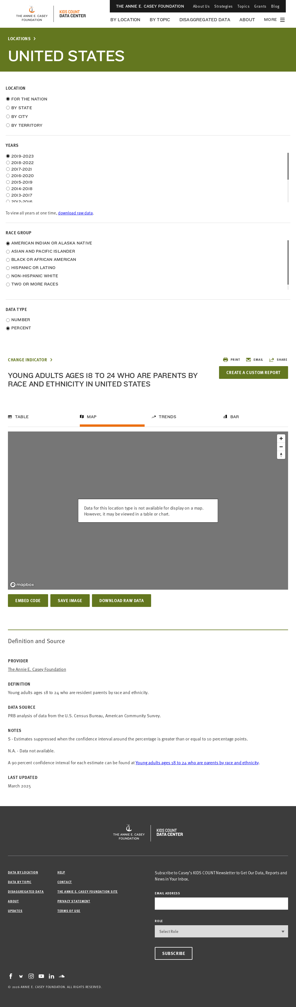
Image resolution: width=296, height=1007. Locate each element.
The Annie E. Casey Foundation (150, 6)
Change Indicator (27, 360)
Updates (15, 911)
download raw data (75, 213)
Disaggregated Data (204, 19)
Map (92, 416)
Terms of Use (68, 911)
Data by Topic (19, 882)
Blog (275, 6)
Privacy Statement (73, 901)
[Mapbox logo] (22, 584)
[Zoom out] (281, 447)
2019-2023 (22, 156)
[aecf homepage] (31, 13)
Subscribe (173, 953)
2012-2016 (21, 201)
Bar (234, 416)
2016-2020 (22, 175)
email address (167, 893)
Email (254, 359)
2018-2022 (22, 162)
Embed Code (28, 600)
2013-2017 (21, 195)
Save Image (70, 600)
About (247, 19)
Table (22, 416)
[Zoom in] (281, 438)
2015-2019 (22, 182)
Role (159, 921)
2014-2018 (22, 188)
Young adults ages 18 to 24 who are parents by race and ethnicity (197, 762)
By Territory (27, 125)
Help (61, 872)
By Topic (160, 19)
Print (231, 359)
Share (278, 359)
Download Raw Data (121, 600)
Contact (64, 882)
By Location (125, 19)
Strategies (223, 6)
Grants (260, 6)
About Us (201, 6)
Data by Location (23, 872)
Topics (243, 6)
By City (19, 116)
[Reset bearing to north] (281, 455)
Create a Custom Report (253, 372)
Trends (167, 416)
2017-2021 (21, 169)
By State (21, 107)
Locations (19, 39)
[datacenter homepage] (73, 14)
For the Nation (29, 99)
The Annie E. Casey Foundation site (87, 891)
